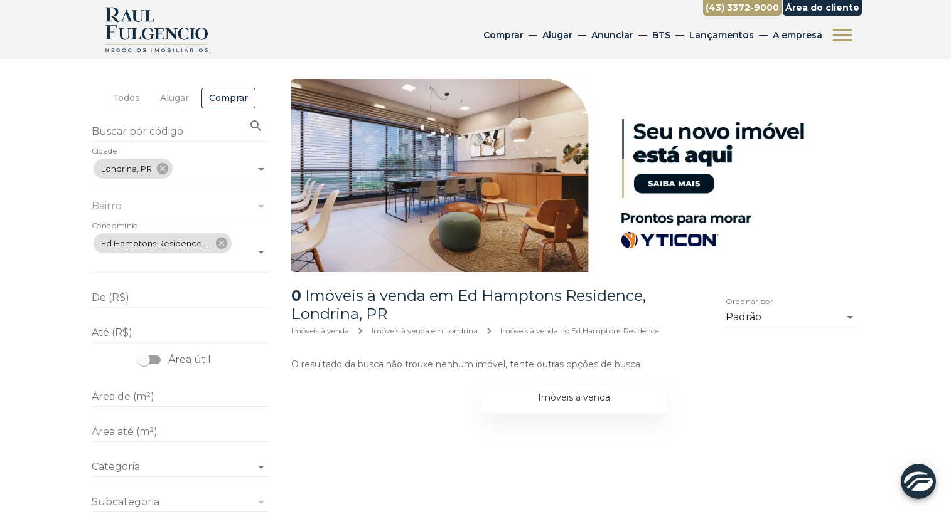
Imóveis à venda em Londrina (425, 330)
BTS (661, 35)
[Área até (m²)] (180, 432)
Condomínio (115, 226)
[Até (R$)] (180, 333)
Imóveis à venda (320, 330)
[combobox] (180, 164)
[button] (133, 169)
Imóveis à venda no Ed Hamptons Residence (579, 330)
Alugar (557, 35)
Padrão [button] (743, 317)
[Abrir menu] (842, 35)
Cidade (104, 151)
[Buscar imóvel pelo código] (256, 126)
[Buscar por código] (180, 132)
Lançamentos (721, 35)
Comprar (503, 35)
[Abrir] (261, 169)
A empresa (797, 35)
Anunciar (612, 35)
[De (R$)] (180, 298)
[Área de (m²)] (180, 397)
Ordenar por (749, 302)
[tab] (126, 98)
